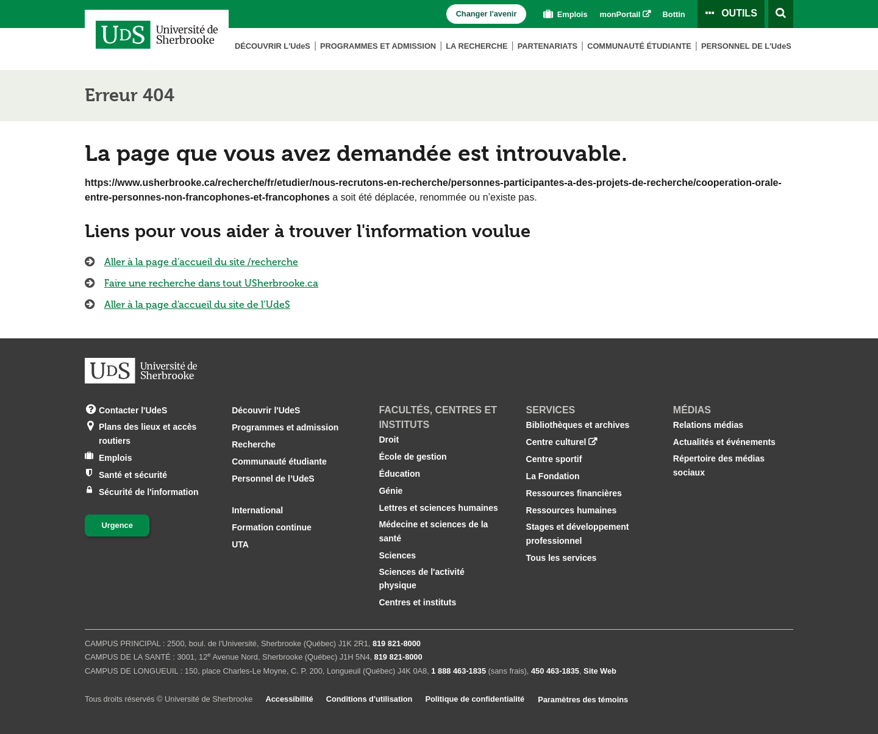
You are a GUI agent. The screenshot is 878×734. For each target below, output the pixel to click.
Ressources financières (574, 493)
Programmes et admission (378, 46)
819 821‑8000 (397, 643)
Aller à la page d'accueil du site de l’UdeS (197, 304)
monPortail (620, 14)
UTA (240, 544)
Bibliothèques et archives (578, 425)
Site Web (600, 670)
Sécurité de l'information (149, 491)
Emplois (564, 14)
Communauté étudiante (639, 46)
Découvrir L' (272, 46)
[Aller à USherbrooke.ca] (141, 370)
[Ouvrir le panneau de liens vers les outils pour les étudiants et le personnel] (731, 14)
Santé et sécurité (133, 474)
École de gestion (412, 456)
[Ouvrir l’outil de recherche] (780, 14)
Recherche (254, 444)
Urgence (117, 525)
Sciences (397, 555)
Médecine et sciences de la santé (433, 531)
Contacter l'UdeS (133, 409)
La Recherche (476, 46)
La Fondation (553, 476)
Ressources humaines (571, 510)
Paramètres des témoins (583, 699)
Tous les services (561, 558)
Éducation (399, 474)
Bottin (674, 14)
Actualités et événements (724, 442)
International (257, 510)
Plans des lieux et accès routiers (147, 432)
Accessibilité (289, 699)
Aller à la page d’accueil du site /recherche (201, 262)
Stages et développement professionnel (577, 533)
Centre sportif (554, 459)
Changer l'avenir (486, 13)
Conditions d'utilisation (369, 699)
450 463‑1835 (555, 670)
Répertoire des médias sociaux (719, 465)
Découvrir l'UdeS (266, 410)
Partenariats (547, 46)
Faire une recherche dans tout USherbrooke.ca (211, 283)
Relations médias (708, 425)
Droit (389, 439)
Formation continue (272, 527)
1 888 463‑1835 (458, 670)
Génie (390, 491)
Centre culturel (556, 442)
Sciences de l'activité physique (421, 578)
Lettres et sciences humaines (438, 508)
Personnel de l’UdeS (273, 478)
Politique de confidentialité (474, 699)
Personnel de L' (746, 46)
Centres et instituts (417, 602)
